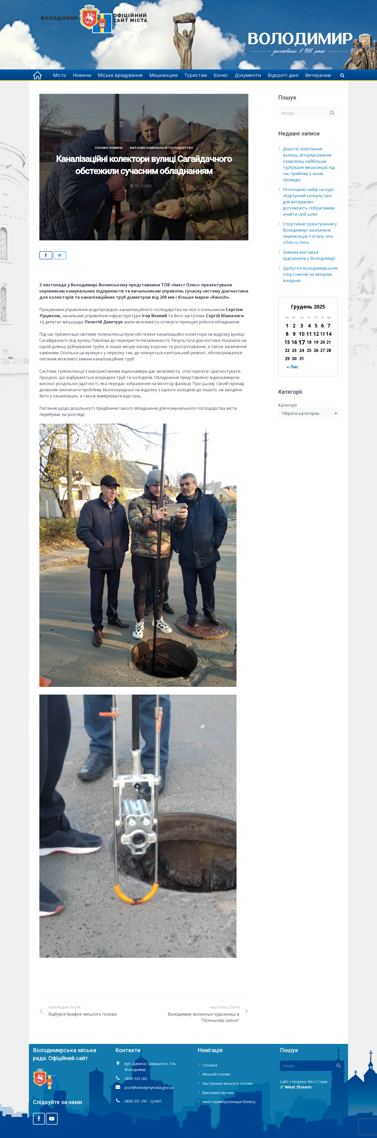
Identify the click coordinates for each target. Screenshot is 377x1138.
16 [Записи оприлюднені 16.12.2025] (294, 342)
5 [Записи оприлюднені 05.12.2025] (316, 325)
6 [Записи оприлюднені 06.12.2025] (322, 325)
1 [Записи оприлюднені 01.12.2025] (287, 325)
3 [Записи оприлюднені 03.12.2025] (301, 325)
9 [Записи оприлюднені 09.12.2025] (294, 333)
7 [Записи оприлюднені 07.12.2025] (328, 325)
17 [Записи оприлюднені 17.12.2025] (301, 342)
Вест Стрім (317, 1081)
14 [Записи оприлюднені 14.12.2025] (328, 333)
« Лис (292, 367)
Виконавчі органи (218, 1092)
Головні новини (108, 148)
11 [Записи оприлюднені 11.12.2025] (309, 333)
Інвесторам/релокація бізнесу (228, 1101)
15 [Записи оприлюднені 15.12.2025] (287, 342)
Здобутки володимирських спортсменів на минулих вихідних (310, 274)
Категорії (287, 405)
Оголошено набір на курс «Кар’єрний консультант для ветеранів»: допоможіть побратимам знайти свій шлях (309, 202)
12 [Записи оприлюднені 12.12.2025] (316, 333)
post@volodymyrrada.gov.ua (149, 1087)
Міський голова (216, 1074)
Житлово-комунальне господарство (161, 148)
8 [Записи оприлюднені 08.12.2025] (287, 333)
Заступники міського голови (227, 1083)
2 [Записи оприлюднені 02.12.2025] (294, 325)
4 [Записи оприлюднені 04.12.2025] (309, 325)
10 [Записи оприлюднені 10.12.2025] (301, 333)
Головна (209, 1065)
